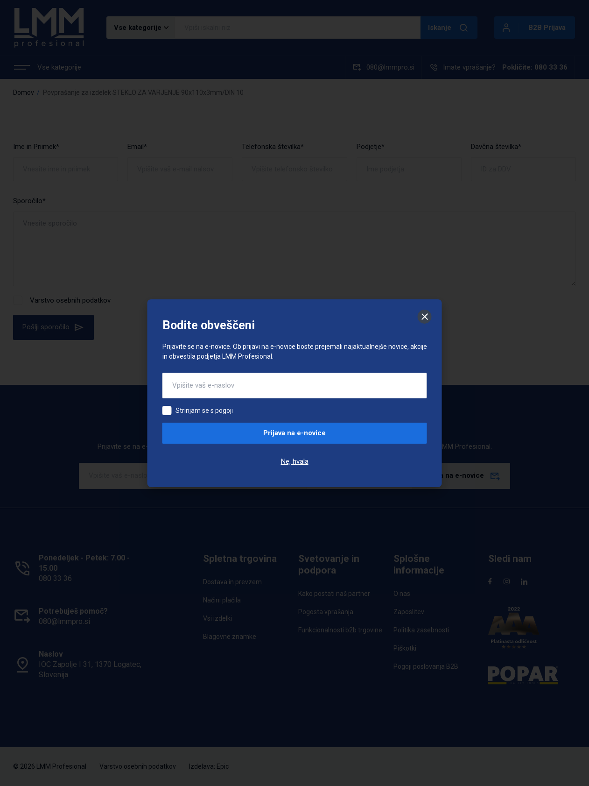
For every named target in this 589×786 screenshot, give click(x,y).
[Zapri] (425, 317)
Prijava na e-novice (294, 433)
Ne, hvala (295, 461)
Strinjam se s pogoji (204, 410)
